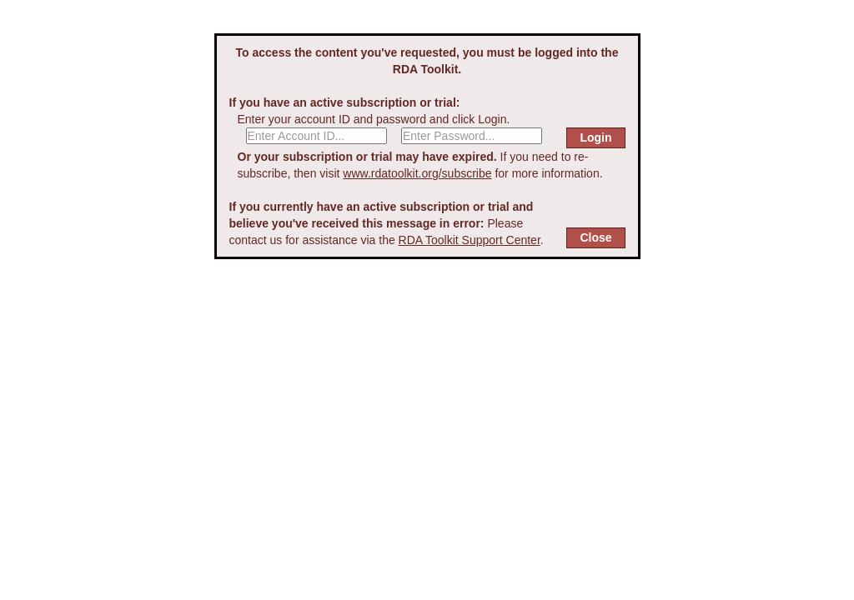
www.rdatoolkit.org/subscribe (417, 173)
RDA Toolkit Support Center (469, 240)
